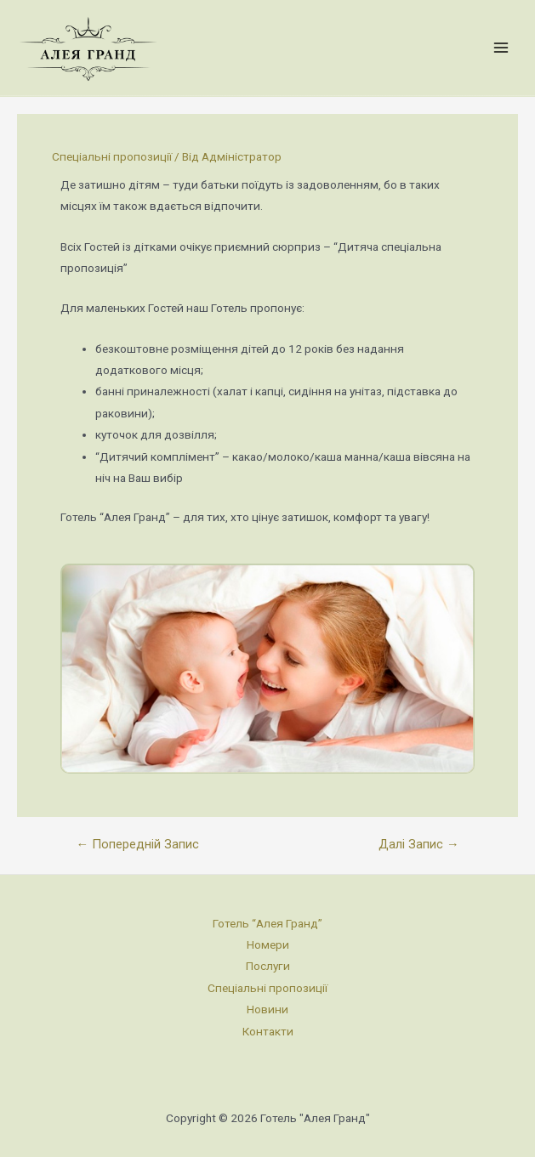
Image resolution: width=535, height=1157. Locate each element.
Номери (268, 944)
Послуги (268, 966)
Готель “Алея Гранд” (267, 923)
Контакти (267, 1031)
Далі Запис (418, 844)
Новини (267, 1009)
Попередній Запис (137, 844)
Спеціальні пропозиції (112, 156)
